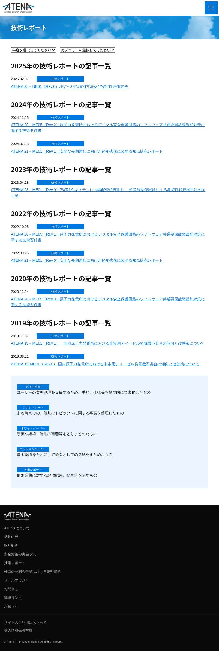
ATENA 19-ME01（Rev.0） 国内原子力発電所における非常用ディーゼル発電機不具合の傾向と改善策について (105, 364)
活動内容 (11, 537)
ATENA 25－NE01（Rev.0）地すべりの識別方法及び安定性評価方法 (69, 86)
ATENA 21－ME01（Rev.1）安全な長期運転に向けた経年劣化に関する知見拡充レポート (87, 151)
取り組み (11, 545)
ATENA (17, 515)
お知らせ (11, 606)
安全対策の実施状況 (20, 554)
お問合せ (11, 589)
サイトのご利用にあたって (25, 622)
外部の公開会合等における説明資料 (32, 571)
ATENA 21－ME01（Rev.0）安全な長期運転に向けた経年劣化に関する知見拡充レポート (87, 260)
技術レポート (60, 78)
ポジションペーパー (33, 449)
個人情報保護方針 (18, 630)
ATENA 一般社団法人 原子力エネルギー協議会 (18, 8)
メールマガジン (16, 580)
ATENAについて (17, 528)
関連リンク (13, 598)
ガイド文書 (33, 386)
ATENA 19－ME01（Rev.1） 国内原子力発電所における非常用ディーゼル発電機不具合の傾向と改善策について (108, 343)
